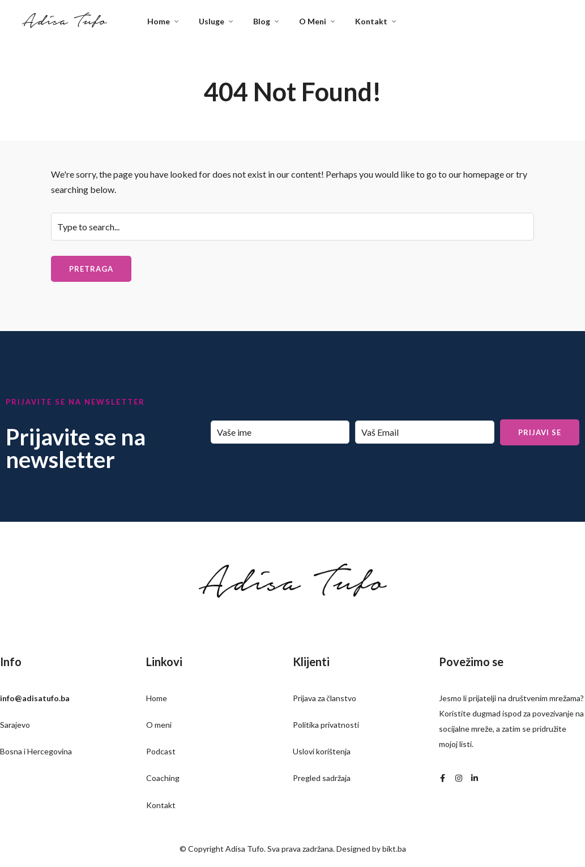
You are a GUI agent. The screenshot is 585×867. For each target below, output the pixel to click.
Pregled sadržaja (322, 778)
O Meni (312, 21)
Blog (261, 21)
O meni (159, 724)
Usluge (211, 21)
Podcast (161, 751)
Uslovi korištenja (322, 751)
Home (158, 21)
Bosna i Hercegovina (36, 751)
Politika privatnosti (326, 724)
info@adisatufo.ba (35, 698)
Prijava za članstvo (324, 698)
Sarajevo (15, 724)
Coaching (163, 778)
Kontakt (371, 21)
